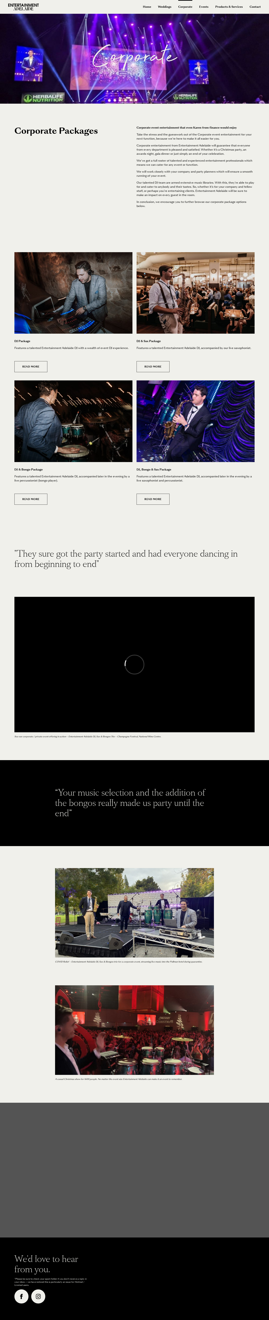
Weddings (164, 7)
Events (203, 7)
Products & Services (229, 7)
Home (147, 7)
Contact (255, 7)
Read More (30, 366)
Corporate (185, 4)
